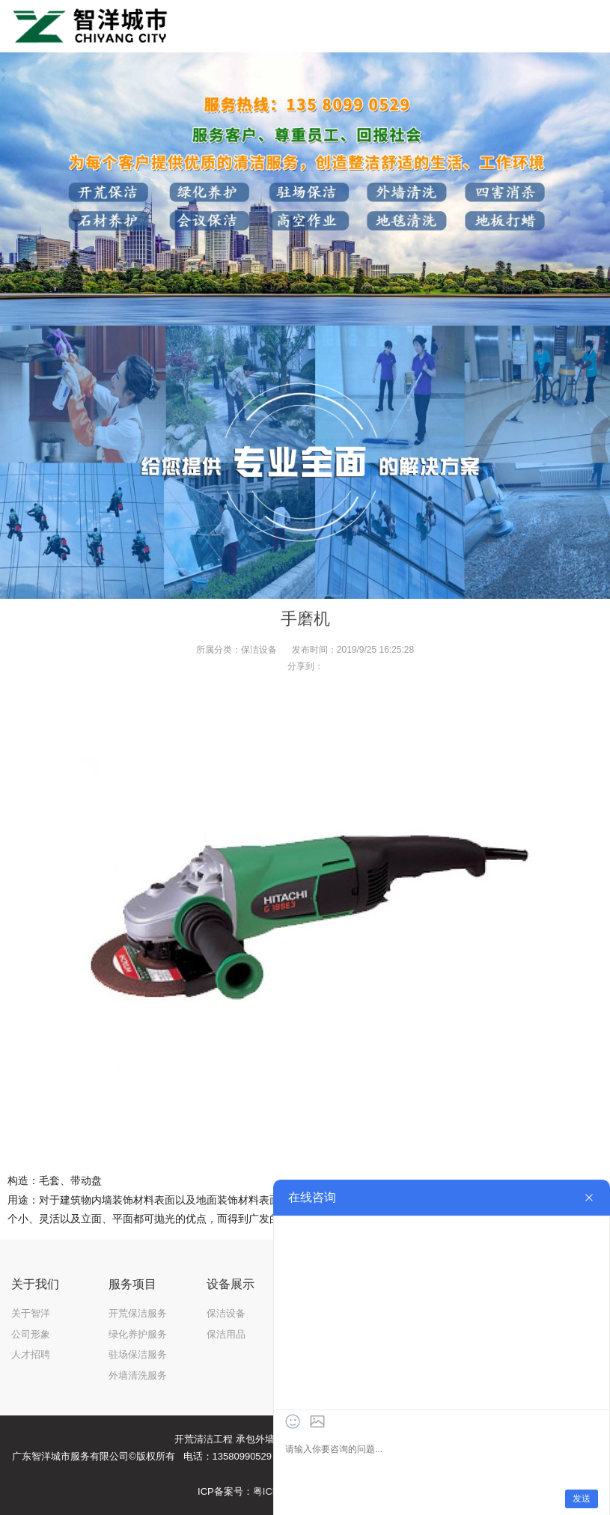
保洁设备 (259, 649)
